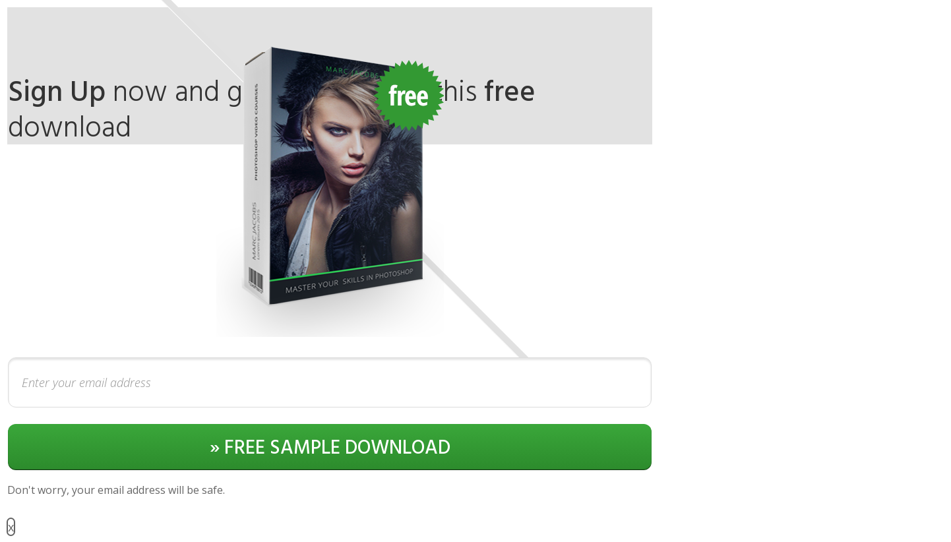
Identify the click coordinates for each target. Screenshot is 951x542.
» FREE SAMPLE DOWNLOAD (330, 448)
